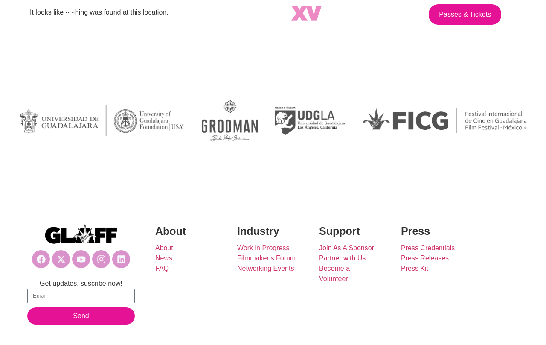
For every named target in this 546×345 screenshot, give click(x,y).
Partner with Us (342, 258)
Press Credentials (428, 247)
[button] (69, 14)
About (164, 247)
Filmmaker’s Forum (266, 258)
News (163, 258)
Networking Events (265, 268)
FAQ (162, 268)
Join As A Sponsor (346, 247)
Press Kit (414, 268)
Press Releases (425, 258)
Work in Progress (263, 247)
